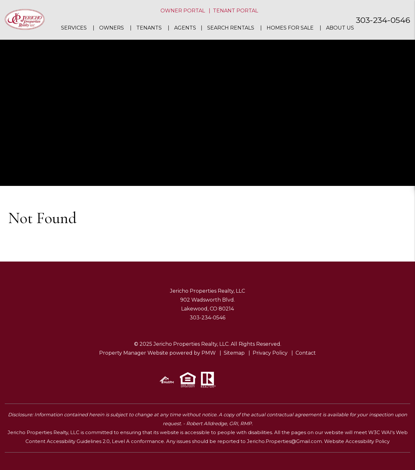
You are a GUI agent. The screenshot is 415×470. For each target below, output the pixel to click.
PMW (208, 353)
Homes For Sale (290, 28)
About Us (340, 28)
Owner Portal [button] (182, 11)
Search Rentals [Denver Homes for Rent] (230, 28)
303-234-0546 (383, 20)
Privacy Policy (270, 353)
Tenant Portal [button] (235, 11)
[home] (24, 20)
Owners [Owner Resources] (111, 28)
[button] (404, 156)
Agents (185, 28)
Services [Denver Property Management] (74, 28)
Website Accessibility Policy (357, 441)
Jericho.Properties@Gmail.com (284, 441)
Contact (306, 353)
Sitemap (234, 353)
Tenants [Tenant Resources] (149, 28)
